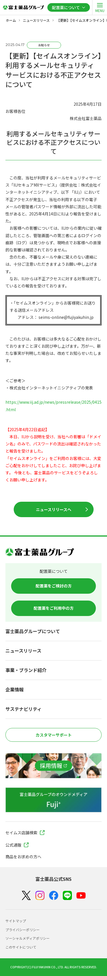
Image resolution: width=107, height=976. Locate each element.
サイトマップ (15, 920)
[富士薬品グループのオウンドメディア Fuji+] (53, 799)
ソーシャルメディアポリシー (27, 938)
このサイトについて (20, 947)
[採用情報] (53, 765)
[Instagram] (40, 895)
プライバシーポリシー (22, 929)
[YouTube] (81, 895)
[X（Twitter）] (26, 895)
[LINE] (67, 895)
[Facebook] (53, 895)
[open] (99, 7)
